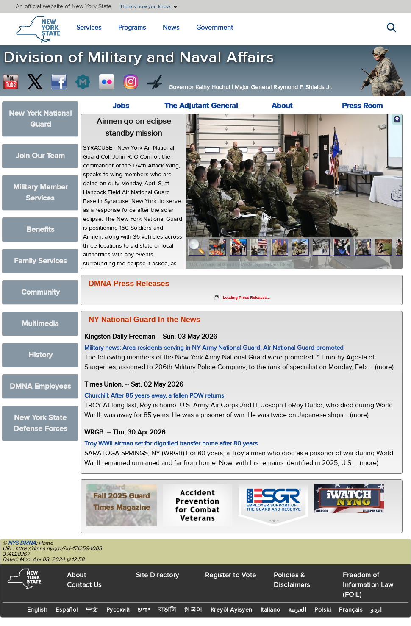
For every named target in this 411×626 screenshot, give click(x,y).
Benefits (40, 229)
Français (351, 610)
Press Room (362, 106)
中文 (92, 610)
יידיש (144, 610)
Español (67, 610)
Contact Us (84, 585)
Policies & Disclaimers (292, 580)
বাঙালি (167, 610)
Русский (118, 610)
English (37, 610)
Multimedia (40, 323)
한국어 (193, 610)
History (40, 355)
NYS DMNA (22, 543)
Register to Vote (230, 575)
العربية (298, 610)
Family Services (40, 261)
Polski (322, 610)
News (171, 27)
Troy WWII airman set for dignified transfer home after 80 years (171, 444)
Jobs (121, 106)
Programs (132, 27)
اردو (376, 610)
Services (88, 27)
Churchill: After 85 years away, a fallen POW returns (154, 396)
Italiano (270, 610)
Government (214, 27)
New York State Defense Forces (40, 423)
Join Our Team (40, 156)
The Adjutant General (201, 106)
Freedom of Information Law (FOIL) (368, 585)
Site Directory (157, 575)
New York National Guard (40, 119)
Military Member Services (40, 192)
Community (40, 292)
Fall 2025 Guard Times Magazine (121, 501)
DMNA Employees (40, 386)
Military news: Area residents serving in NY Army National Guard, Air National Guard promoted (214, 348)
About (282, 106)
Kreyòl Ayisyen (232, 610)
